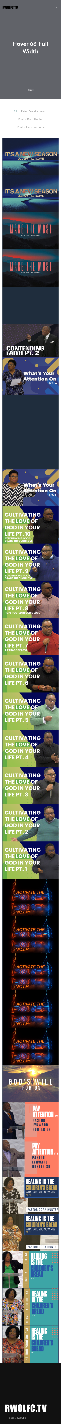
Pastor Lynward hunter (31, 127)
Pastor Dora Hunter (30, 119)
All (15, 111)
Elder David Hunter (33, 111)
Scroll (31, 94)
